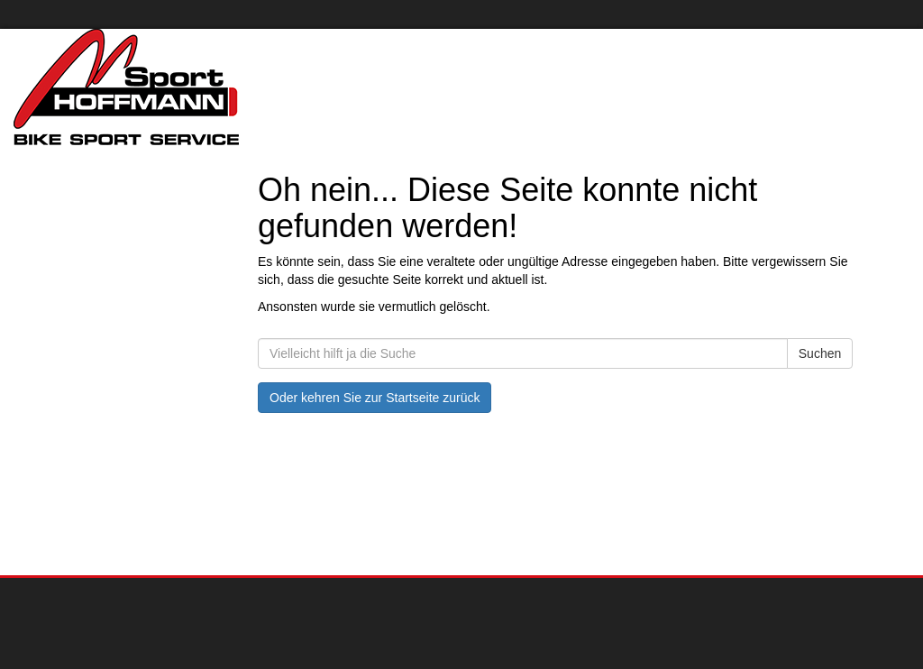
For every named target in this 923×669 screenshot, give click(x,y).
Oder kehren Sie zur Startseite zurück (375, 397)
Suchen (820, 353)
